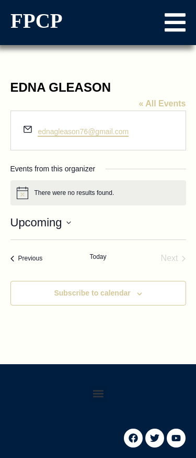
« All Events (162, 103)
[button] (175, 22)
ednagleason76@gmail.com (83, 131)
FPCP (36, 20)
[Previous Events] (26, 258)
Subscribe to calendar (92, 293)
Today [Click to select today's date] (97, 256)
